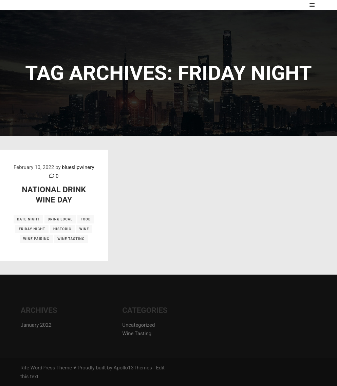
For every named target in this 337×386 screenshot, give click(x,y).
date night (28, 219)
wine (84, 229)
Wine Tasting (136, 333)
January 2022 (36, 325)
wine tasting (71, 239)
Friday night (32, 229)
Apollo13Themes (132, 368)
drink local (60, 219)
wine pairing (36, 239)
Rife (24, 368)
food (86, 219)
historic (62, 229)
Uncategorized (138, 325)
